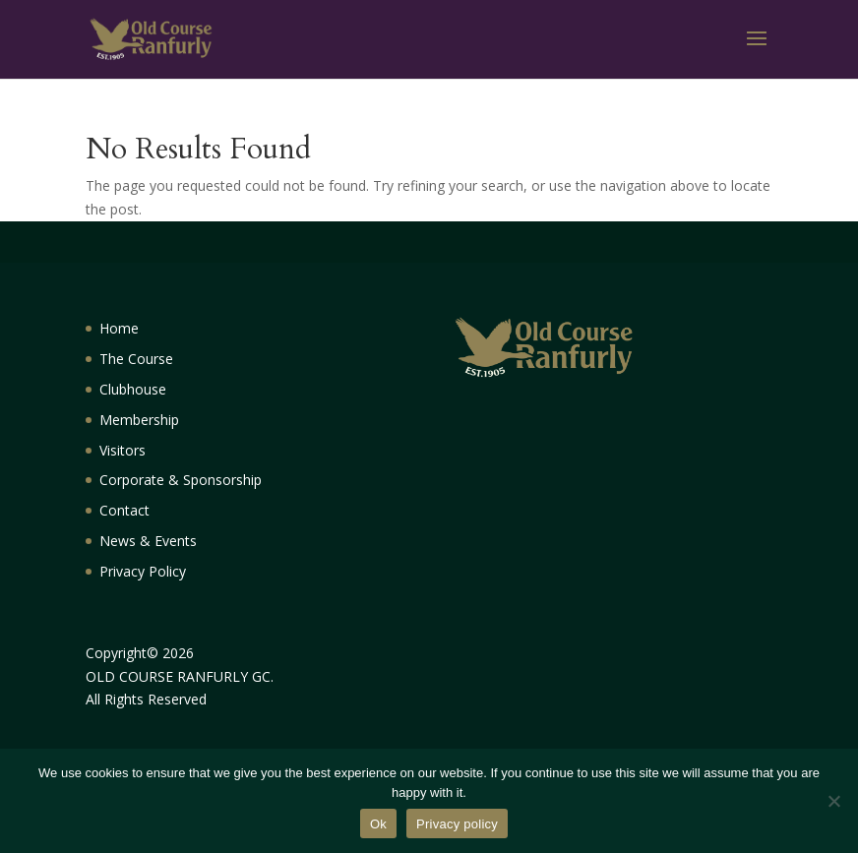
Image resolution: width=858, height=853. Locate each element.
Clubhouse (132, 389)
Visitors (122, 450)
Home (119, 328)
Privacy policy (457, 824)
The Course (136, 358)
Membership (139, 419)
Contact (124, 510)
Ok (378, 824)
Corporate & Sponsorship (180, 479)
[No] (833, 801)
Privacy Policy (142, 571)
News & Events (148, 540)
